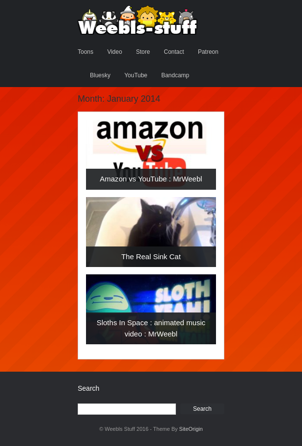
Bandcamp (175, 75)
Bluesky (100, 75)
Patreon (208, 51)
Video (114, 51)
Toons (85, 51)
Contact (174, 51)
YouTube (135, 75)
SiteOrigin (191, 429)
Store (143, 51)
